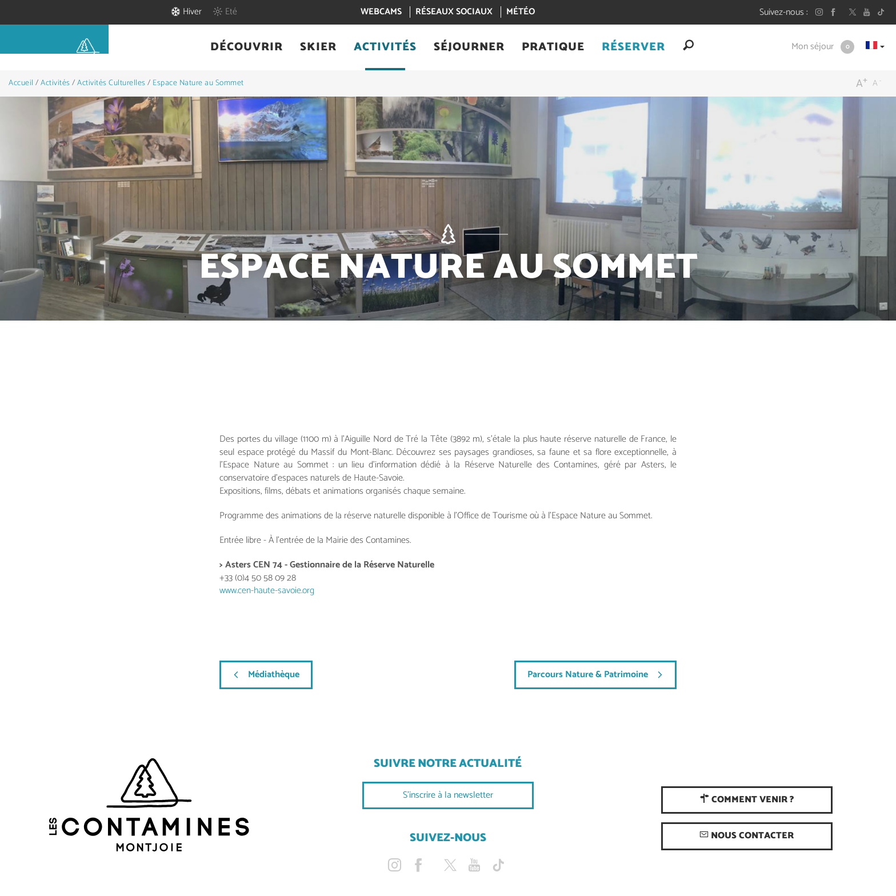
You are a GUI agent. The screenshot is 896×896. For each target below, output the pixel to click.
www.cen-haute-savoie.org (266, 590)
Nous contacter (746, 835)
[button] (246, 47)
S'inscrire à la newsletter (448, 795)
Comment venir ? (747, 799)
